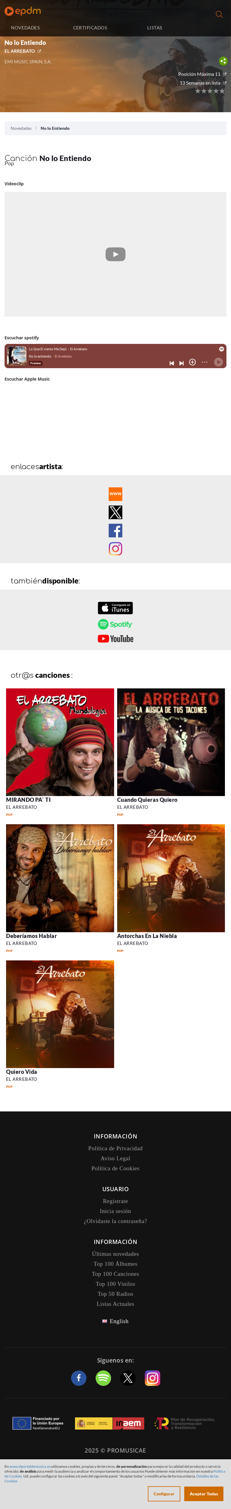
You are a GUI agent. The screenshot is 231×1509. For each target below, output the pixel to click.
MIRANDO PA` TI (28, 799)
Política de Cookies (115, 1168)
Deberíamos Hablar (31, 936)
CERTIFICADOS (90, 27)
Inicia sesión (207, 27)
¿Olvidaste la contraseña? (115, 1221)
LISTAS (154, 27)
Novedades (21, 128)
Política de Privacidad (115, 1148)
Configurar (164, 1493)
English (119, 1321)
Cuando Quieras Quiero (147, 799)
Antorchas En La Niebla (147, 936)
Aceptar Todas (204, 1493)
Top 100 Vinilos (115, 1284)
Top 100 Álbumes (115, 1264)
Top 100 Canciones (115, 1274)
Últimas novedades (115, 1254)
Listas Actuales (115, 1304)
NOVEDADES (25, 27)
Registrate (115, 1201)
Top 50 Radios (116, 1294)
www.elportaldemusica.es (29, 1466)
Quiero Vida (21, 1071)
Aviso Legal (115, 1158)
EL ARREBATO (20, 51)
